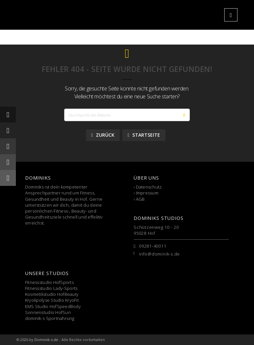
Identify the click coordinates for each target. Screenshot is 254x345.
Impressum (147, 193)
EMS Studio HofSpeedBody (53, 306)
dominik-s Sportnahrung (49, 318)
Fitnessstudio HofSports (49, 282)
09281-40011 (152, 246)
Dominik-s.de (46, 339)
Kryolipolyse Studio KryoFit (52, 300)
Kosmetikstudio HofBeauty (51, 294)
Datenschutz (149, 187)
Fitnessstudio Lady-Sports (51, 288)
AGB (140, 199)
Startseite (144, 135)
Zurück (102, 135)
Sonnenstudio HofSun (48, 312)
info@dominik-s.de (159, 254)
